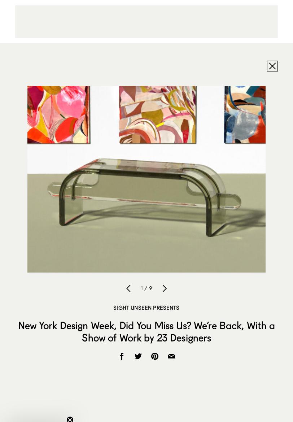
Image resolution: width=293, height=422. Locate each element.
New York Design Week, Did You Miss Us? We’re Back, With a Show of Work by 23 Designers (146, 331)
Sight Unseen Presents (146, 307)
